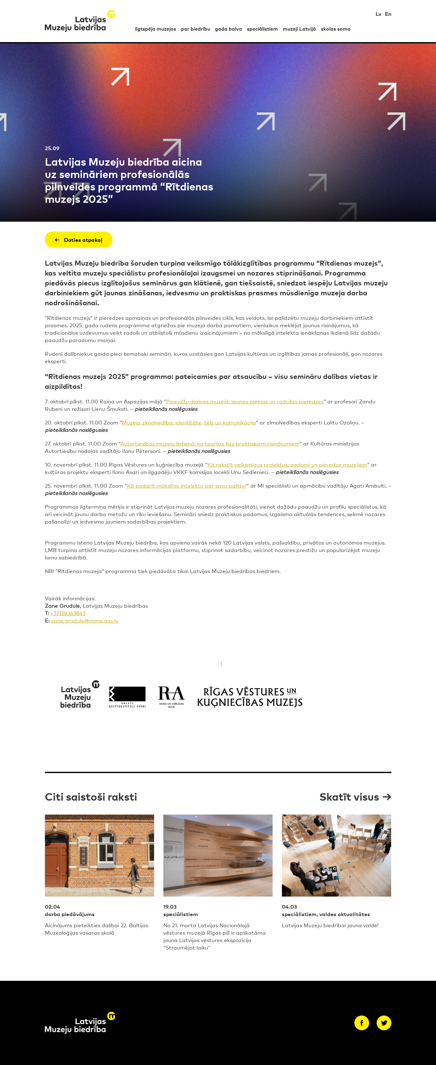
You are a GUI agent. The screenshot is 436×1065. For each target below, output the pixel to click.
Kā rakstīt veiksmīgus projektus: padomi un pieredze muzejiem (287, 464)
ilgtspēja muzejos (155, 28)
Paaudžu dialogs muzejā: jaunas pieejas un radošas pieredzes (245, 401)
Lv (378, 13)
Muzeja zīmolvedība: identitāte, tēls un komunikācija (189, 422)
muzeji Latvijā (299, 28)
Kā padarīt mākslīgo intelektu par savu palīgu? (187, 485)
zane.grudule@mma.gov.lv (84, 620)
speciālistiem (262, 28)
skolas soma (336, 28)
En (388, 13)
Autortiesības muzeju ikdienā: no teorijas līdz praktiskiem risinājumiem (210, 443)
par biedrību (195, 28)
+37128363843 (67, 612)
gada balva (228, 28)
